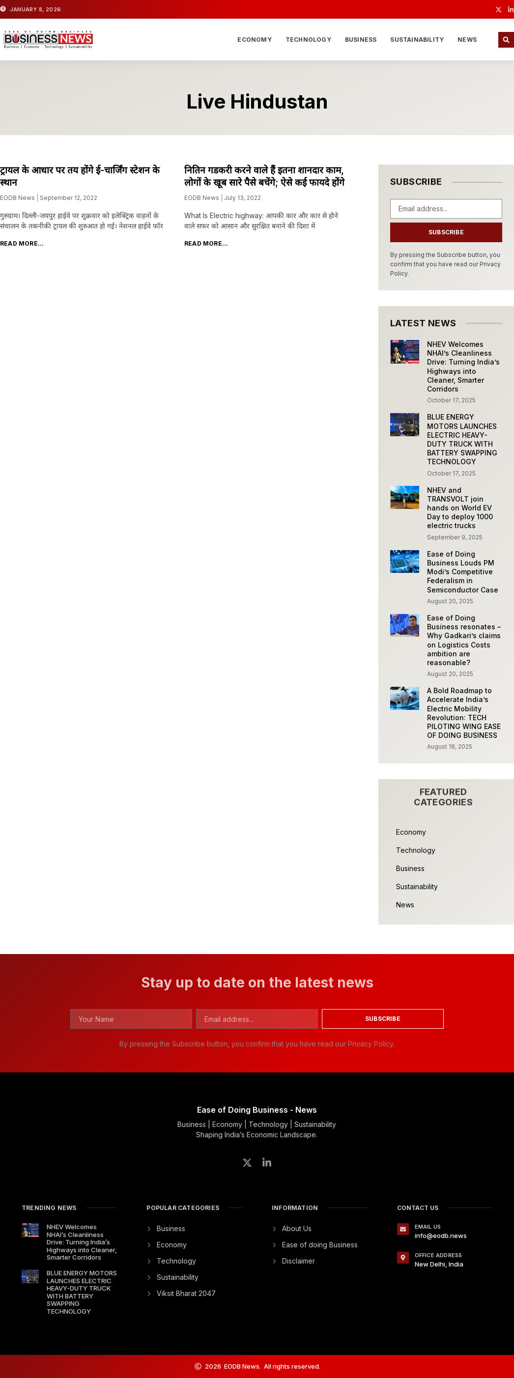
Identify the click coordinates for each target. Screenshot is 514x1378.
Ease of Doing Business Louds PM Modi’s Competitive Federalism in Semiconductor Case (462, 572)
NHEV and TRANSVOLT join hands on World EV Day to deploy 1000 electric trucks (460, 508)
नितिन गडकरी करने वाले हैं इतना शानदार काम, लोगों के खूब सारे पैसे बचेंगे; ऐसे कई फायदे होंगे (264, 176)
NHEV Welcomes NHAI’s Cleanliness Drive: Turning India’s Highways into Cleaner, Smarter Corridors (463, 366)
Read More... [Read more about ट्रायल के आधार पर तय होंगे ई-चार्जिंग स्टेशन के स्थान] (22, 243)
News (467, 39)
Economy (254, 39)
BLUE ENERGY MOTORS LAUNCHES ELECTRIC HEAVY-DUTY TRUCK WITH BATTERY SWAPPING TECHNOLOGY (462, 439)
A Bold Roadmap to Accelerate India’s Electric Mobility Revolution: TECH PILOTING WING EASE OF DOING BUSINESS (464, 712)
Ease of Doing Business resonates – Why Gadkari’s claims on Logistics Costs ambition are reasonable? (464, 640)
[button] (506, 40)
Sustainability (417, 39)
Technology (308, 39)
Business (361, 39)
